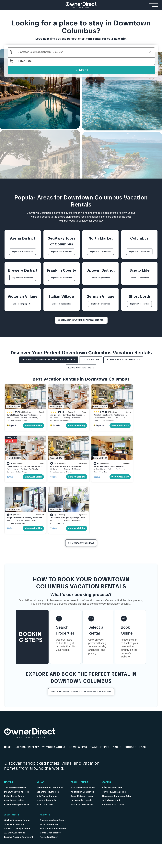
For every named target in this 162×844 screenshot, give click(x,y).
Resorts (45, 758)
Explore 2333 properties (61, 252)
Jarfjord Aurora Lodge (114, 734)
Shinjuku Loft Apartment (17, 771)
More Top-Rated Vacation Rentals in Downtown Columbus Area (81, 635)
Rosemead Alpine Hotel (16, 747)
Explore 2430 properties (22, 252)
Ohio (47, 466)
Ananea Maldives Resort (52, 763)
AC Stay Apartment (14, 775)
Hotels (8, 725)
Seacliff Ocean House (82, 739)
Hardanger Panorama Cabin (117, 739)
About (117, 690)
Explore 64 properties (100, 304)
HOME (7, 690)
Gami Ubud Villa (45, 747)
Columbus (10, 418)
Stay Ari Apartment (14, 767)
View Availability (28, 422)
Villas (40, 725)
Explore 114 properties (61, 304)
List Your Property (27, 690)
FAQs (142, 690)
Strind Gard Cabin (111, 743)
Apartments (11, 758)
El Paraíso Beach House (83, 730)
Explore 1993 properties (61, 278)
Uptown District (22, 466)
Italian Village (21, 418)
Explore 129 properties (22, 304)
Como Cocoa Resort (50, 775)
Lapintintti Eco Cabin (113, 747)
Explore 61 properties (139, 304)
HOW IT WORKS (78, 690)
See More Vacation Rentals (81, 486)
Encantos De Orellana (82, 747)
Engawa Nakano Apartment (18, 779)
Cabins (106, 725)
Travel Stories (99, 690)
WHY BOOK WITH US (53, 690)
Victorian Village (61, 418)
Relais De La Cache (14, 739)
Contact (130, 690)
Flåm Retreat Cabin (112, 730)
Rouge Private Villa (46, 743)
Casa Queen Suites (14, 743)
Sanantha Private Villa (48, 734)
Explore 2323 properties (100, 252)
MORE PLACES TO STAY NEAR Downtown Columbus (81, 320)
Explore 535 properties (100, 278)
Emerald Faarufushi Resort (53, 771)
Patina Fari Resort (49, 779)
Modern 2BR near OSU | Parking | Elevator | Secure (60, 461)
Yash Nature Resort (50, 767)
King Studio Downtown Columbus (22, 460)
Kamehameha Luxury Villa (50, 730)
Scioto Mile (98, 466)
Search (81, 70)
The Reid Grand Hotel (15, 730)
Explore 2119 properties (22, 278)
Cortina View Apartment (17, 763)
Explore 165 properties (139, 278)
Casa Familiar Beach (81, 743)
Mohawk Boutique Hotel (16, 734)
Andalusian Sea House (82, 734)
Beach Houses (79, 725)
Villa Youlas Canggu (47, 739)
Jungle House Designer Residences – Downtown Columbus (22, 413)
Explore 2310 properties (139, 252)
